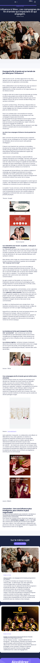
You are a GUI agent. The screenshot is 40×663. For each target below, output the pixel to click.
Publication (20, 6)
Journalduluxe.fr (11, 431)
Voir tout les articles (20, 543)
